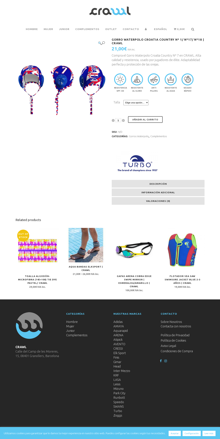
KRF (116, 375)
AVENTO (119, 344)
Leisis (116, 384)
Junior (70, 330)
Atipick (118, 339)
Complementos (158, 136)
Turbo (117, 411)
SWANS (118, 406)
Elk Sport (119, 353)
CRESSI (118, 348)
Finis (116, 357)
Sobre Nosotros (171, 321)
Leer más (209, 433)
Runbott (119, 397)
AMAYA (118, 326)
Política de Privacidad (175, 335)
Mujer (70, 326)
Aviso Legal (168, 345)
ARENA (118, 335)
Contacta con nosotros (176, 326)
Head (117, 366)
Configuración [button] (192, 433)
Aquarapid (120, 330)
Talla (116, 102)
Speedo (118, 402)
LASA (117, 379)
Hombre (72, 321)
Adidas (118, 321)
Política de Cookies (173, 340)
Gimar (117, 362)
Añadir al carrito (145, 119)
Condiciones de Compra (177, 351)
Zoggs (117, 415)
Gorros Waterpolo (139, 136)
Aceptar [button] (175, 433)
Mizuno (118, 388)
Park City (119, 393)
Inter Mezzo (121, 370)
